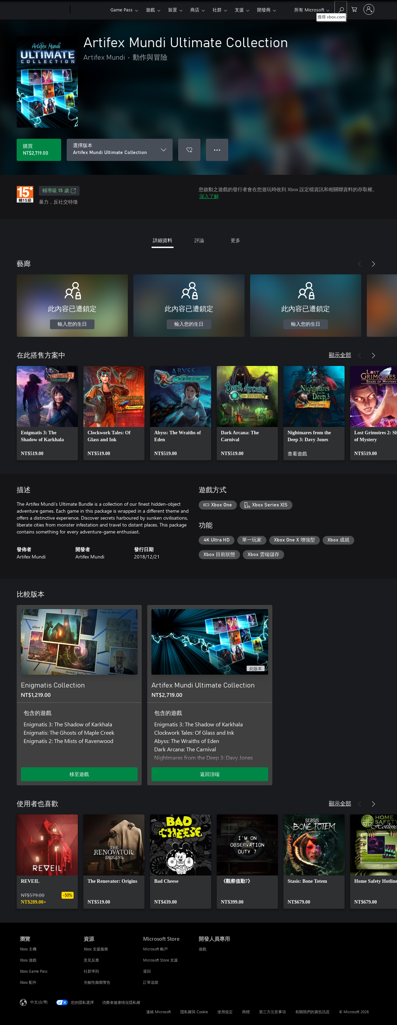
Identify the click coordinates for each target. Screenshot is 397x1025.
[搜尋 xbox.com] (340, 9)
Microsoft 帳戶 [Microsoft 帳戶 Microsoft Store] (155, 949)
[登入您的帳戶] (369, 9)
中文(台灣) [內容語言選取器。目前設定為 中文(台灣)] (39, 1002)
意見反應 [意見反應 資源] (91, 960)
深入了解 (209, 196)
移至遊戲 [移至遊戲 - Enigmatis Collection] (79, 774)
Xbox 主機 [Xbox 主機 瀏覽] (28, 949)
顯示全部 (340, 354)
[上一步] (359, 264)
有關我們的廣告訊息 (312, 1011)
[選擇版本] (120, 150)
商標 (246, 1011)
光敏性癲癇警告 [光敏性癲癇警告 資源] (97, 982)
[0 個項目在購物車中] (354, 9)
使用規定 (225, 1011)
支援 (239, 9)
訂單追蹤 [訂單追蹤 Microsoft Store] (150, 982)
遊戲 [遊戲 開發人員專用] (202, 949)
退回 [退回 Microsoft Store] (147, 971)
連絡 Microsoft (158, 1011)
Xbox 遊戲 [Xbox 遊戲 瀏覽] (28, 960)
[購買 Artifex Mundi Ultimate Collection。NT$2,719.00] (39, 150)
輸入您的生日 (72, 324)
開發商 (264, 9)
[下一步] (373, 264)
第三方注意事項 (272, 1011)
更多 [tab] (235, 240)
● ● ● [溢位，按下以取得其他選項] (217, 150)
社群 (217, 9)
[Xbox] (89, 9)
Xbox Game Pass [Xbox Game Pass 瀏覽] (34, 971)
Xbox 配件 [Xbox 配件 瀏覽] (28, 982)
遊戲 (150, 9)
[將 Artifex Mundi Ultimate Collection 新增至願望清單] (189, 150)
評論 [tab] (199, 240)
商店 (194, 9)
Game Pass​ (121, 9)
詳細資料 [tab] (162, 240)
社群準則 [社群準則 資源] (91, 971)
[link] (47, 413)
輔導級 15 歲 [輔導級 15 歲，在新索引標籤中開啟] (59, 191)
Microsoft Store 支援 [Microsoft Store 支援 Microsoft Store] (160, 960)
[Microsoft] (43, 9)
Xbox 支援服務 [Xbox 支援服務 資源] (96, 949)
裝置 (172, 9)
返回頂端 (210, 774)
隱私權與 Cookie (194, 1011)
